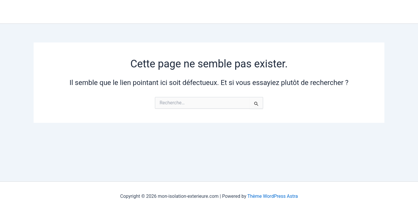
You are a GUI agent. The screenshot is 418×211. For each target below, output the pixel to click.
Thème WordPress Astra (272, 196)
